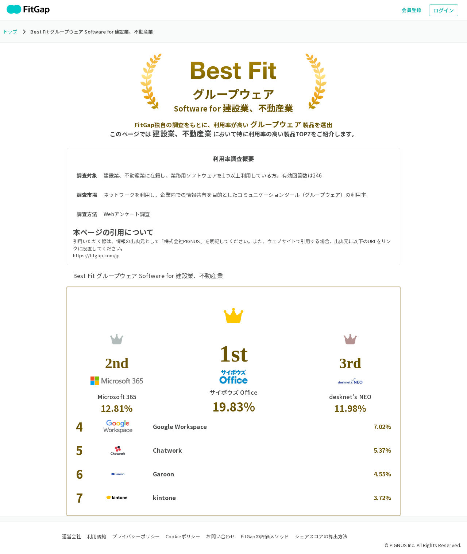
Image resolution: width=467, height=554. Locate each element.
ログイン (443, 10)
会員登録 (411, 10)
